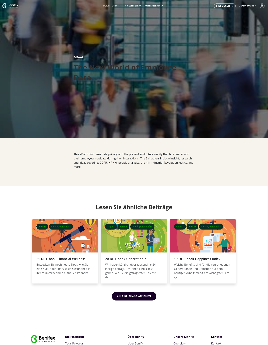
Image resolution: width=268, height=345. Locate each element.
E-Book (79, 57)
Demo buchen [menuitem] (247, 5)
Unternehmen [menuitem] (154, 5)
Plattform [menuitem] (110, 5)
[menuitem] (225, 6)
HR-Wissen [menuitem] (131, 5)
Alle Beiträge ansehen (134, 296)
